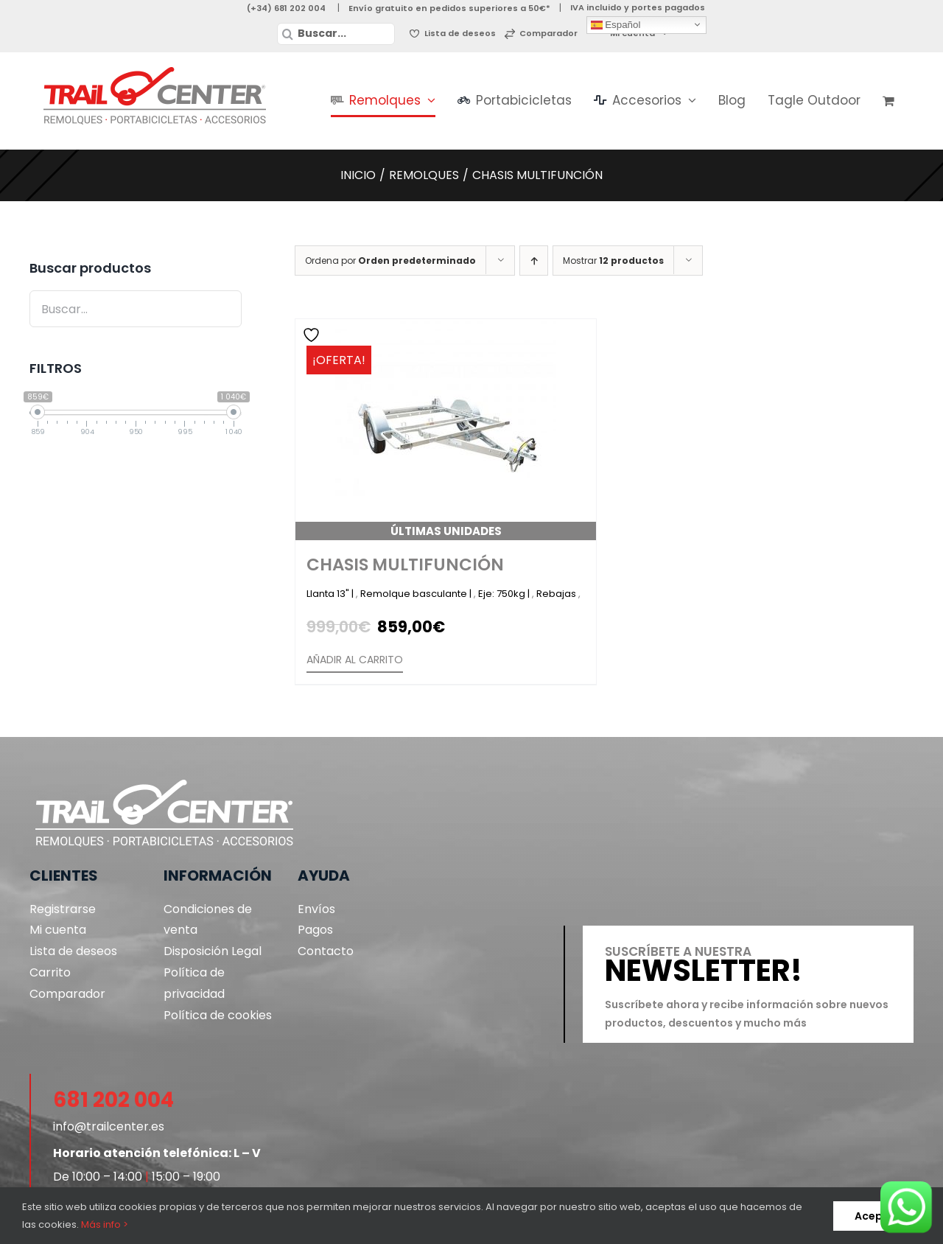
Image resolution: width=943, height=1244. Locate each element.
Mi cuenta (57, 929)
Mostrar (613, 260)
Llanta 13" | (331, 594)
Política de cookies (218, 1015)
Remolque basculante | (417, 594)
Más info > (104, 1224)
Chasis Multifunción (405, 564)
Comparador (67, 993)
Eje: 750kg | (505, 594)
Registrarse (62, 909)
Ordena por (390, 260)
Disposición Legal (213, 951)
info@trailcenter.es (108, 1126)
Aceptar (877, 1216)
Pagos (315, 929)
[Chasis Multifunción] (445, 429)
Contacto (326, 951)
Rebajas (557, 594)
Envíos (316, 909)
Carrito (50, 972)
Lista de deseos (73, 951)
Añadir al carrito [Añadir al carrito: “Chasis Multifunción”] (354, 659)
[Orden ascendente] (533, 260)
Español (616, 24)
